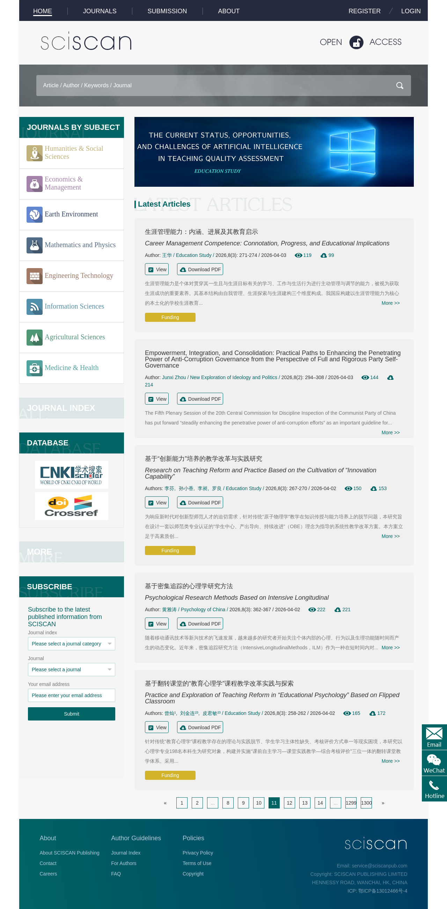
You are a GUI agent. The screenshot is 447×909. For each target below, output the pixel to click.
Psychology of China (203, 609)
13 (305, 803)
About (48, 838)
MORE (39, 551)
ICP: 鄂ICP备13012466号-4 (377, 891)
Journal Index (125, 853)
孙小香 (186, 488)
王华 (167, 255)
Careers (48, 874)
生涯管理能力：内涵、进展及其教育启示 (201, 231)
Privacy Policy (198, 853)
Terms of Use (197, 863)
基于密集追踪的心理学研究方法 (189, 586)
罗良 (217, 488)
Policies (193, 838)
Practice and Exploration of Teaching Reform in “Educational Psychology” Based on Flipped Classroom (272, 698)
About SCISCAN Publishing (70, 853)
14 (320, 803)
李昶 (202, 488)
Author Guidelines (136, 838)
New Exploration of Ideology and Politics (233, 377)
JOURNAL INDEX (61, 408)
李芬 (169, 488)
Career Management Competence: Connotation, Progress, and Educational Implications (267, 243)
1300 (366, 803)
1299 (351, 803)
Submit (71, 714)
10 (259, 803)
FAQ (116, 874)
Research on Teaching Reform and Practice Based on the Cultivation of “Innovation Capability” (260, 473)
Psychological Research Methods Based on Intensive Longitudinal (237, 597)
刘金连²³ (189, 713)
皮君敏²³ (211, 713)
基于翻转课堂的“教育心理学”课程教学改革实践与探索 (219, 683)
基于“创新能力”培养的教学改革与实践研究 (203, 458)
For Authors (123, 863)
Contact (48, 863)
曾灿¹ (170, 713)
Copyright (193, 874)
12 (289, 803)
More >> (391, 303)
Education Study (194, 255)
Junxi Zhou (174, 377)
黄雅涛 (169, 609)
